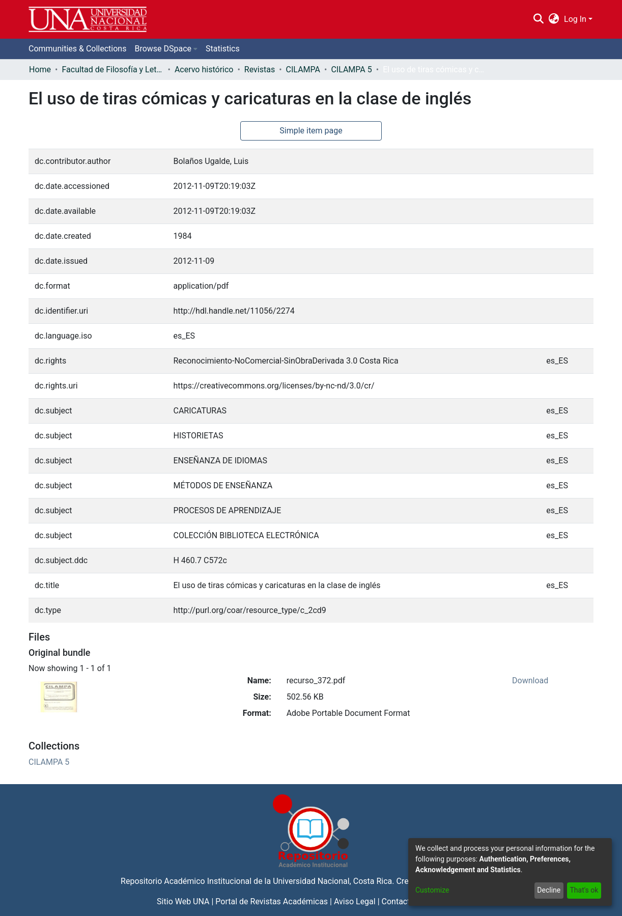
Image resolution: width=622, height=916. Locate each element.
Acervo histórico (204, 69)
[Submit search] (538, 19)
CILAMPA (303, 69)
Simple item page (311, 130)
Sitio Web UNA (183, 901)
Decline (548, 890)
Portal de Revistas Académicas (271, 901)
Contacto (398, 901)
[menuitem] (554, 19)
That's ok (584, 890)
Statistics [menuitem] (223, 48)
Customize (432, 890)
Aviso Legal (355, 901)
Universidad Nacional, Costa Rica (332, 881)
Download (530, 680)
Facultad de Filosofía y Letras (112, 69)
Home (40, 69)
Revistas (259, 69)
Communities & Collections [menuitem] (77, 48)
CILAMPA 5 (351, 69)
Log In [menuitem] (575, 19)
